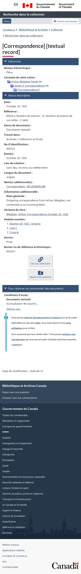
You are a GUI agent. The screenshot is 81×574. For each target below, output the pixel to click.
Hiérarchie (12, 61)
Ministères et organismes (16, 420)
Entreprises (8, 454)
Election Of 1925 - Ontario (25, 223)
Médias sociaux (10, 544)
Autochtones (9, 521)
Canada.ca (9, 29)
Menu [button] (7, 21)
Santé (5, 465)
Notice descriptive (17, 95)
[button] (40, 261)
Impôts (6, 471)
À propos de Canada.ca (14, 555)
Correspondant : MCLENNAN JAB (25, 186)
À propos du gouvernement (17, 426)
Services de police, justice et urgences (22, 493)
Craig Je (14, 232)
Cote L (13, 228)
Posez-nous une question (15, 392)
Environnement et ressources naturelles (23, 476)
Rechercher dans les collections (24, 35)
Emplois (6, 437)
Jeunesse (7, 532)
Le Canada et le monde (14, 504)
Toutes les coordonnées (15, 415)
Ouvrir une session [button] (65, 21)
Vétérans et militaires (13, 527)
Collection (57, 29)
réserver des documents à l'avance (42, 317)
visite (38, 322)
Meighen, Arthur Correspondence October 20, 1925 (37, 214)
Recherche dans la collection (23, 14)
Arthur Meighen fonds (24, 81)
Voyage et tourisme (12, 448)
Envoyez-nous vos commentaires (19, 397)
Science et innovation (13, 515)
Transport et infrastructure (16, 499)
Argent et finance (11, 510)
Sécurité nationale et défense (18, 482)
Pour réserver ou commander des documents (33, 288)
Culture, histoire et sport (15, 488)
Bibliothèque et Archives (33, 29)
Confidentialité (10, 567)
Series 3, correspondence (29, 85)
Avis (4, 561)
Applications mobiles (13, 550)
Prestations (8, 460)
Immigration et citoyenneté (17, 443)
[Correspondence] (29, 89)
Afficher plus (13, 308)
